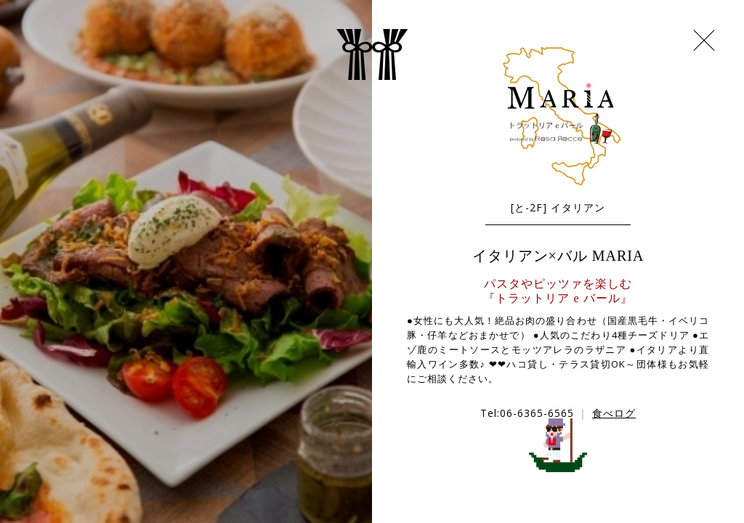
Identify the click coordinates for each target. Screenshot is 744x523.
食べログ (614, 413)
